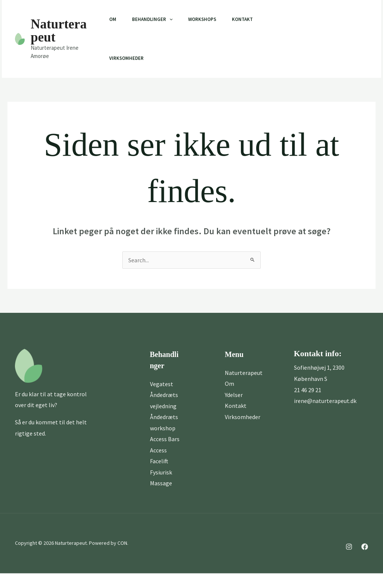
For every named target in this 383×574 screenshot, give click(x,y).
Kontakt (247, 19)
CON (122, 544)
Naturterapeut (59, 31)
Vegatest (161, 384)
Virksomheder (124, 58)
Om (110, 19)
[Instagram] (284, 39)
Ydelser (234, 395)
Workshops (205, 19)
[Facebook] (300, 39)
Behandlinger (152, 19)
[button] (343, 39)
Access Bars (165, 439)
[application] (169, 19)
